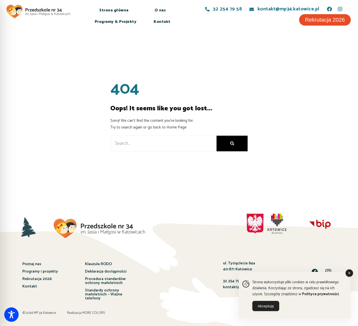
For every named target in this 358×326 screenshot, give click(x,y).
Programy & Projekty (116, 21)
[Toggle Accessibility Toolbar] (11, 314)
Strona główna (114, 10)
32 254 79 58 (234, 281)
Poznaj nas (31, 264)
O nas (160, 10)
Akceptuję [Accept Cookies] (266, 306)
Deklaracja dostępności (106, 271)
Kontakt (162, 21)
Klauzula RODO (98, 264)
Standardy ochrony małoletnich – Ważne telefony (103, 294)
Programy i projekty (40, 271)
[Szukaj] (232, 143)
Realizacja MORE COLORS (86, 313)
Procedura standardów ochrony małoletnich (105, 281)
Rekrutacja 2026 (37, 279)
